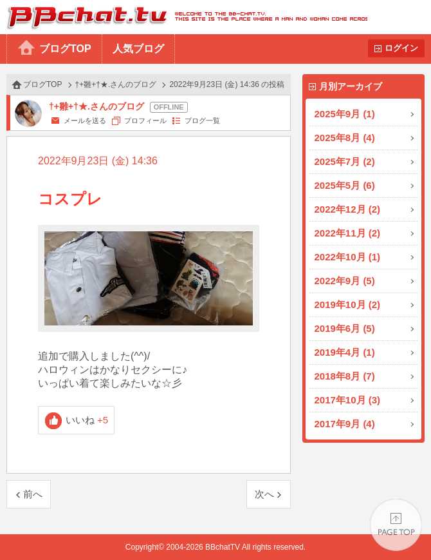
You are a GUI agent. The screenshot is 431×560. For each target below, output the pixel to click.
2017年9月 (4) (345, 423)
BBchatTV (183, 17)
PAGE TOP (396, 524)
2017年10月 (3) (348, 399)
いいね (87, 419)
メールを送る (85, 120)
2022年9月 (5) (345, 280)
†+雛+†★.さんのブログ (116, 84)
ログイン (401, 48)
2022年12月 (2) (348, 209)
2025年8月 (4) (345, 137)
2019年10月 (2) (348, 304)
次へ (264, 493)
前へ (32, 493)
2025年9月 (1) (345, 113)
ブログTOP (65, 48)
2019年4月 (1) (345, 352)
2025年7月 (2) (345, 161)
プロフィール (145, 120)
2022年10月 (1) (348, 256)
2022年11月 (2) (348, 232)
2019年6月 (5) (345, 328)
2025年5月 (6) (345, 185)
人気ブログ (138, 48)
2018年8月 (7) (345, 376)
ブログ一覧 (202, 120)
